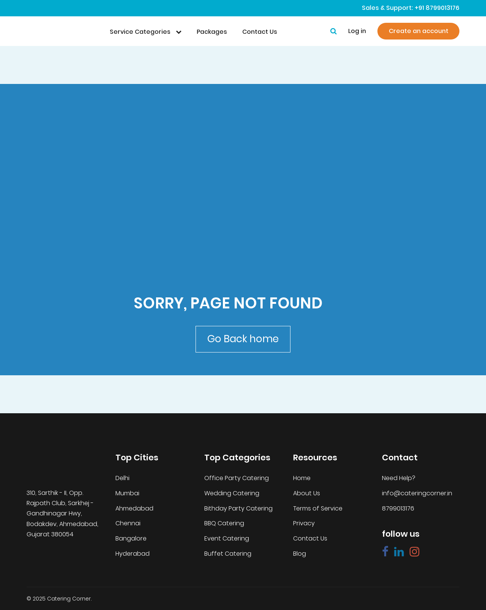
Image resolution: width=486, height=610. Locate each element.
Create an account (418, 31)
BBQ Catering (224, 523)
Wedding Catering (231, 493)
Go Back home (243, 339)
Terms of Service (317, 508)
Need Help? (398, 478)
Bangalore (131, 538)
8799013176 (398, 508)
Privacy (304, 523)
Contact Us (310, 538)
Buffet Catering (227, 554)
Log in (357, 31)
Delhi (122, 478)
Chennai (127, 523)
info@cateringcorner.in (417, 493)
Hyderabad (132, 554)
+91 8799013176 (437, 8)
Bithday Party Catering (238, 508)
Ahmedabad (134, 508)
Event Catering (226, 538)
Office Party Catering (236, 478)
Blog (299, 554)
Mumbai (127, 493)
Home (302, 478)
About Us (306, 493)
